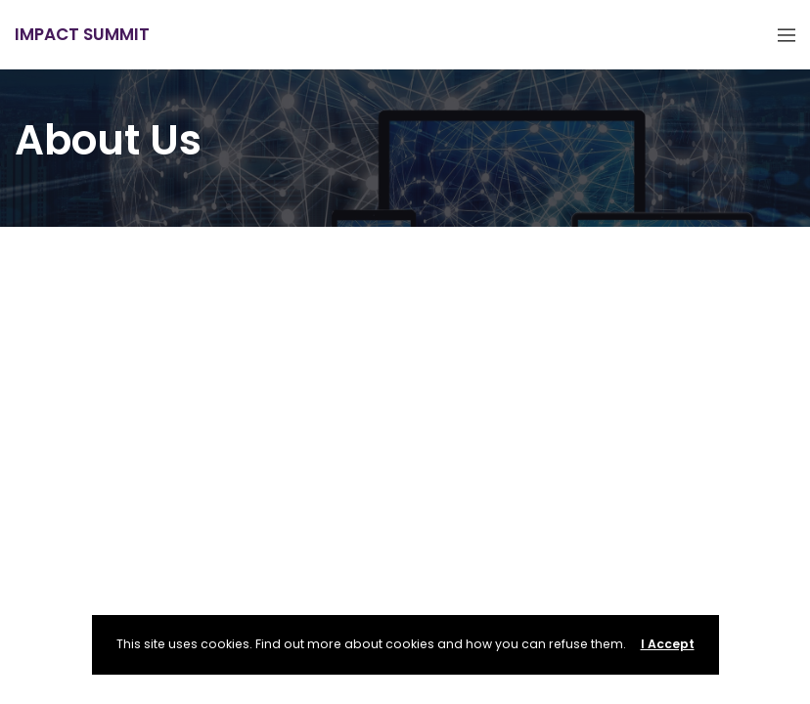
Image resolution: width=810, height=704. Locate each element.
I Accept (668, 644)
